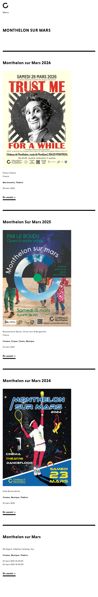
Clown (22, 341)
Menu (6, 12)
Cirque (14, 341)
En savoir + (9, 197)
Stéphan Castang (21, 549)
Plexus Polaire (9, 173)
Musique (30, 341)
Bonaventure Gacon (12, 332)
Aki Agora (7, 549)
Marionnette (9, 182)
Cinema (6, 341)
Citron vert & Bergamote (34, 332)
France (6, 176)
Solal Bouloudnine (11, 491)
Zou (32, 549)
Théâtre (19, 182)
